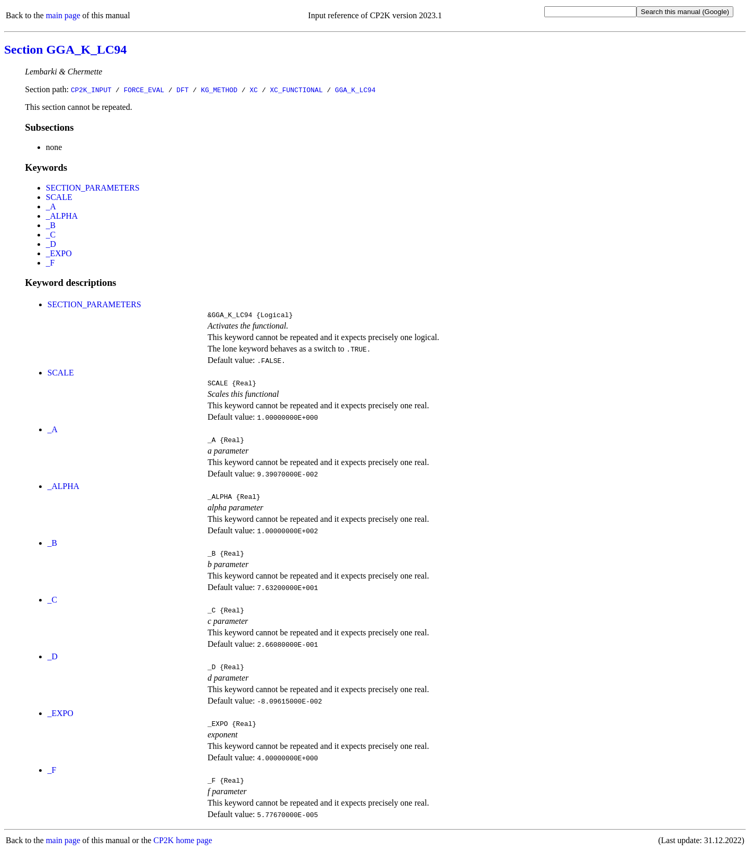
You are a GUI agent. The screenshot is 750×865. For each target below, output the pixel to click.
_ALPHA (62, 215)
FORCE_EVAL (143, 89)
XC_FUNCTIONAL (296, 89)
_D (51, 244)
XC (253, 89)
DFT (183, 89)
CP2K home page (183, 854)
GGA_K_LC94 (355, 89)
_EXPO (59, 253)
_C (51, 234)
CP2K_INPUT (91, 89)
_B (51, 225)
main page (63, 15)
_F (50, 262)
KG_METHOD (219, 89)
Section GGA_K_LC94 (65, 49)
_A (51, 206)
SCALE (59, 197)
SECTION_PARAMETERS (93, 187)
